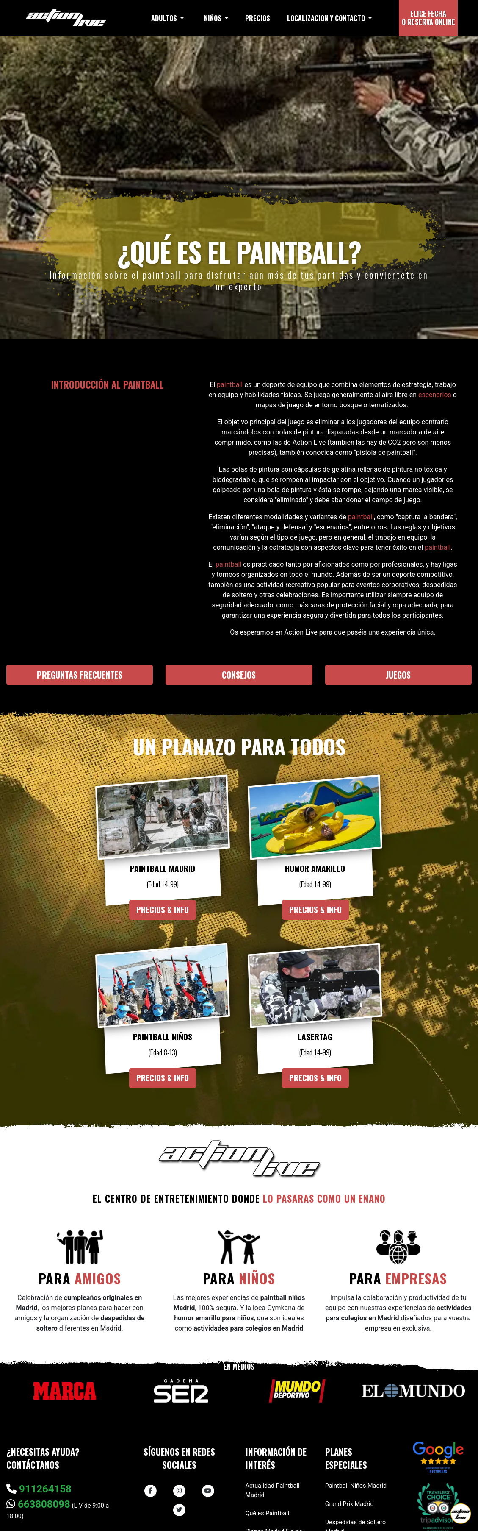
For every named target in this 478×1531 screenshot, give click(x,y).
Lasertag (315, 1037)
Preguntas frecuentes (79, 674)
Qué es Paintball (268, 1513)
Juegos (398, 674)
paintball (230, 385)
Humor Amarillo (315, 868)
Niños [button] (213, 18)
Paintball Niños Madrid (356, 1485)
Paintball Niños (162, 1037)
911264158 (39, 1489)
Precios (257, 18)
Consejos (239, 674)
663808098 (38, 1504)
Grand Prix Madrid (349, 1504)
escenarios (434, 395)
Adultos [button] (165, 18)
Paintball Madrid (162, 868)
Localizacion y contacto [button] (327, 18)
